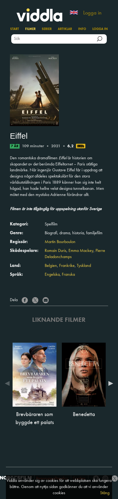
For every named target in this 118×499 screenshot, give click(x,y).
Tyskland (84, 266)
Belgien (51, 266)
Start (14, 29)
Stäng (104, 493)
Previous (8, 383)
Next (109, 383)
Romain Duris (55, 251)
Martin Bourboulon (60, 242)
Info (82, 29)
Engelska (52, 275)
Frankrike (67, 266)
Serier (47, 29)
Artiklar (65, 29)
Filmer (30, 29)
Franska (68, 275)
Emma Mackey (80, 251)
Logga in (92, 13)
